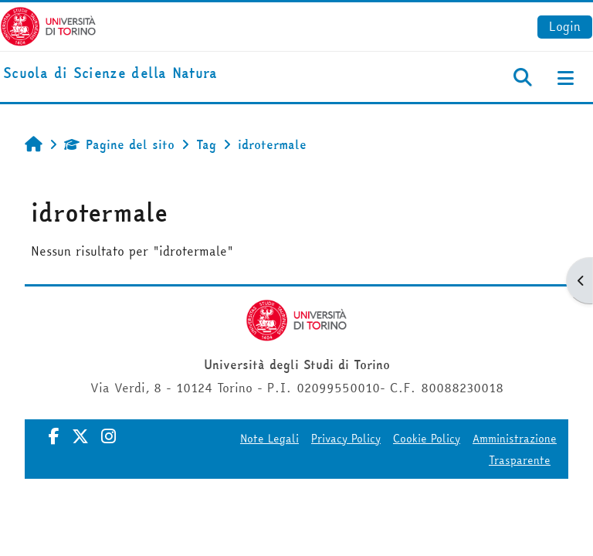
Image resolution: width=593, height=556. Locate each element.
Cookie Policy (426, 438)
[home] (110, 74)
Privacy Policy (346, 438)
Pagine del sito (119, 144)
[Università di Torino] (48, 24)
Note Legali (269, 438)
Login (565, 26)
